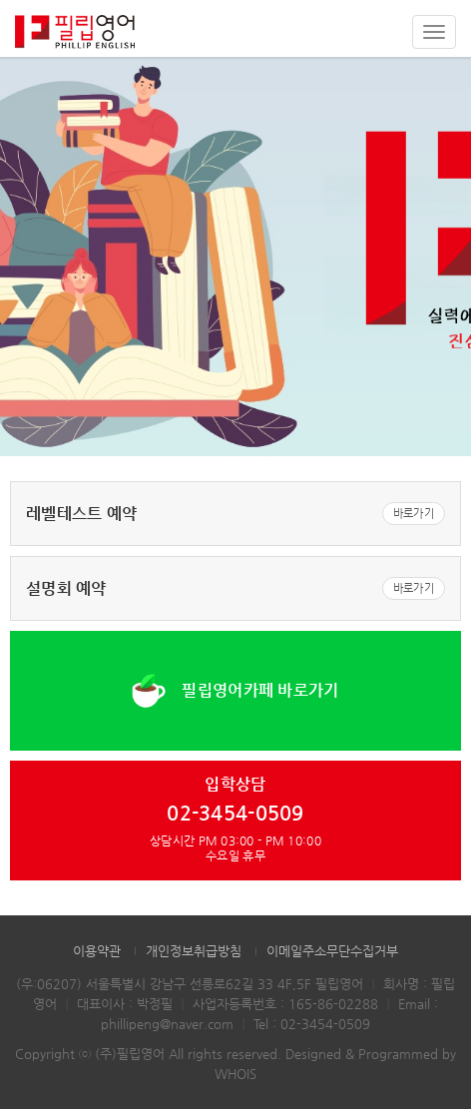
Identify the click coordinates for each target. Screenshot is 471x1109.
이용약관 (97, 950)
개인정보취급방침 (193, 950)
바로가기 (413, 513)
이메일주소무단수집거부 (332, 950)
